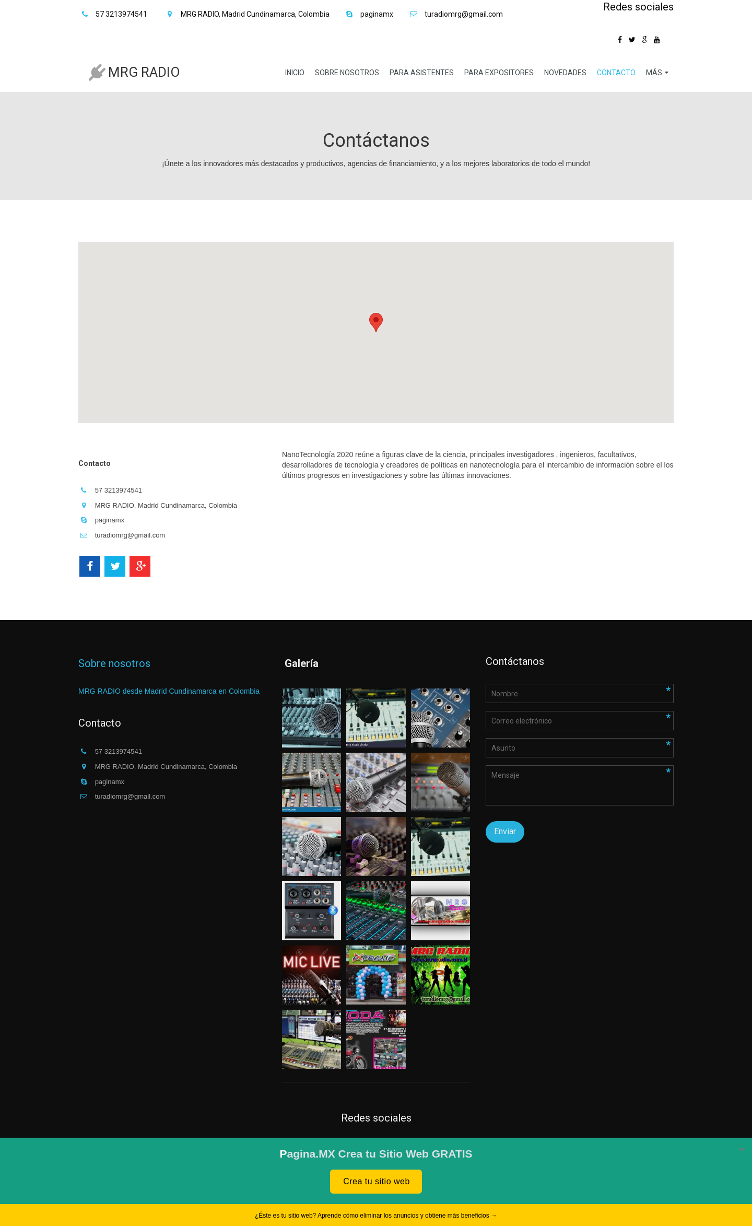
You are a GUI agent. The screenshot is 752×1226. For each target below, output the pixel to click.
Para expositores (499, 72)
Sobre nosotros (347, 72)
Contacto (616, 72)
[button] (376, 322)
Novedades (565, 72)
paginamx (376, 14)
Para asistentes (422, 72)
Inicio (294, 72)
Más (654, 72)
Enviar (505, 831)
